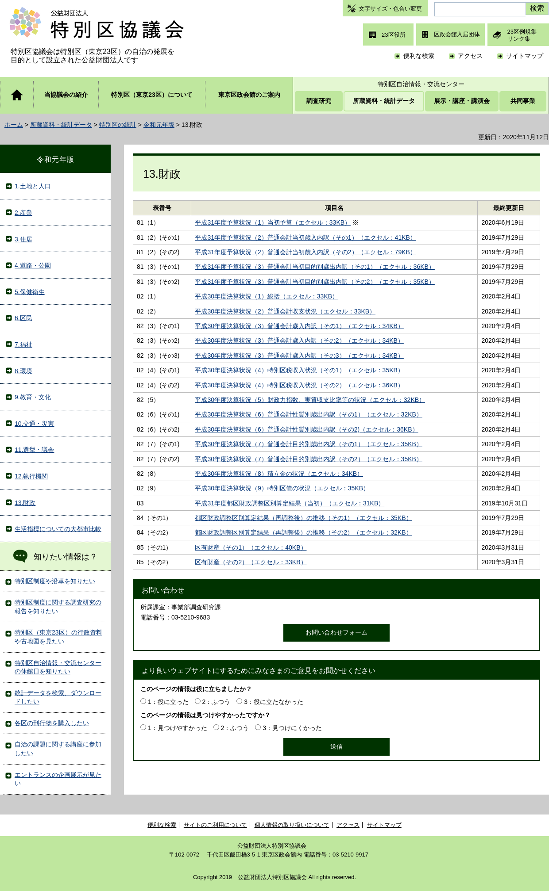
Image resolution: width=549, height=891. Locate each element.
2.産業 (23, 212)
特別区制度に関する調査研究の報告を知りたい (58, 607)
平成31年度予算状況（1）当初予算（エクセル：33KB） (273, 222)
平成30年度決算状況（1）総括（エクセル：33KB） (266, 296)
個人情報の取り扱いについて (292, 825)
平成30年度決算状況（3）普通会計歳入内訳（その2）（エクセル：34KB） (299, 340)
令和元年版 (158, 124)
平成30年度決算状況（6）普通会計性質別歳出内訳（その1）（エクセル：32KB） (308, 414)
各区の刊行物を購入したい (52, 723)
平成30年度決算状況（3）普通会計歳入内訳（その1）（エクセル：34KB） (299, 325)
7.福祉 (23, 344)
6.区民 (23, 317)
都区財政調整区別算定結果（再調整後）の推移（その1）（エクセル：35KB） (303, 517)
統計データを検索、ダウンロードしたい (58, 697)
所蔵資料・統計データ (61, 124)
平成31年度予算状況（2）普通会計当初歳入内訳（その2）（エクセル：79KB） (305, 252)
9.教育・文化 (33, 397)
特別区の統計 (117, 124)
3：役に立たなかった (273, 701)
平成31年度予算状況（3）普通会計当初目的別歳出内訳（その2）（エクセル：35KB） (314, 281)
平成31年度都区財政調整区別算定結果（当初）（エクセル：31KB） (289, 503)
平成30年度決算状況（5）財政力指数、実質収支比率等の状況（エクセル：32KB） (310, 399)
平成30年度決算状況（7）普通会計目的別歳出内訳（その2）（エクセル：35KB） (308, 459)
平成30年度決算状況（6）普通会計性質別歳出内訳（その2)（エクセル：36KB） (306, 429)
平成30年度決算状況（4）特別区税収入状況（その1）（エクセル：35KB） (299, 370)
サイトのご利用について (215, 825)
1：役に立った (168, 701)
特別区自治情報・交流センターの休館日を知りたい (58, 667)
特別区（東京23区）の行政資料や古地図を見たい (58, 637)
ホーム (13, 124)
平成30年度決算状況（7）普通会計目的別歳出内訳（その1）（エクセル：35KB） (308, 443)
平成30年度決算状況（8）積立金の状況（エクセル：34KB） (279, 473)
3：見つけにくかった (292, 727)
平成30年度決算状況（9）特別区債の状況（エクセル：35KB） (282, 488)
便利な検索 (418, 55)
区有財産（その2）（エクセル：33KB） (250, 562)
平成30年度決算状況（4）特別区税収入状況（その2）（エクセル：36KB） (299, 385)
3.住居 (23, 239)
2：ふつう (216, 701)
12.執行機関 (31, 476)
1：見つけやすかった (177, 727)
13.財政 (25, 502)
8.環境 (23, 371)
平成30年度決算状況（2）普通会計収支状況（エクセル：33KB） (285, 311)
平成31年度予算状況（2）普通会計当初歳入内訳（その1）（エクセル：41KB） (305, 237)
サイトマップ (524, 55)
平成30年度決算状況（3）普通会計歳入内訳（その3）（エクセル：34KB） (299, 355)
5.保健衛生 (30, 291)
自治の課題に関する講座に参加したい (58, 749)
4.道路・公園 (33, 265)
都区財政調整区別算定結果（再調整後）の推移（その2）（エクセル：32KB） (303, 532)
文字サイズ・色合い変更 (390, 8)
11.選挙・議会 (34, 449)
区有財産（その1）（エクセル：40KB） (250, 547)
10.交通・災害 (34, 423)
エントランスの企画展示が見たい (58, 779)
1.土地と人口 (33, 186)
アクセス (470, 55)
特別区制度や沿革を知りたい (55, 581)
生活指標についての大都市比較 (58, 528)
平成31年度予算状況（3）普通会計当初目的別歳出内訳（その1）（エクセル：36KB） (314, 266)
